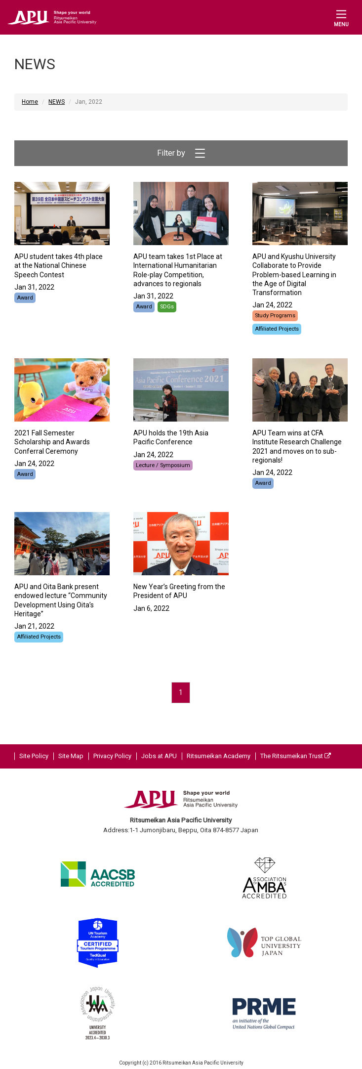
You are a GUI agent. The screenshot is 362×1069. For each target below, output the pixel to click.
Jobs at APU (159, 756)
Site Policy (33, 756)
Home (30, 101)
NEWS (56, 101)
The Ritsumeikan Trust (295, 756)
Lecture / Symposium (163, 465)
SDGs (167, 306)
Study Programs (275, 315)
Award (25, 298)
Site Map (70, 756)
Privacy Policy (112, 756)
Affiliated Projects (277, 329)
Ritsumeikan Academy (218, 756)
